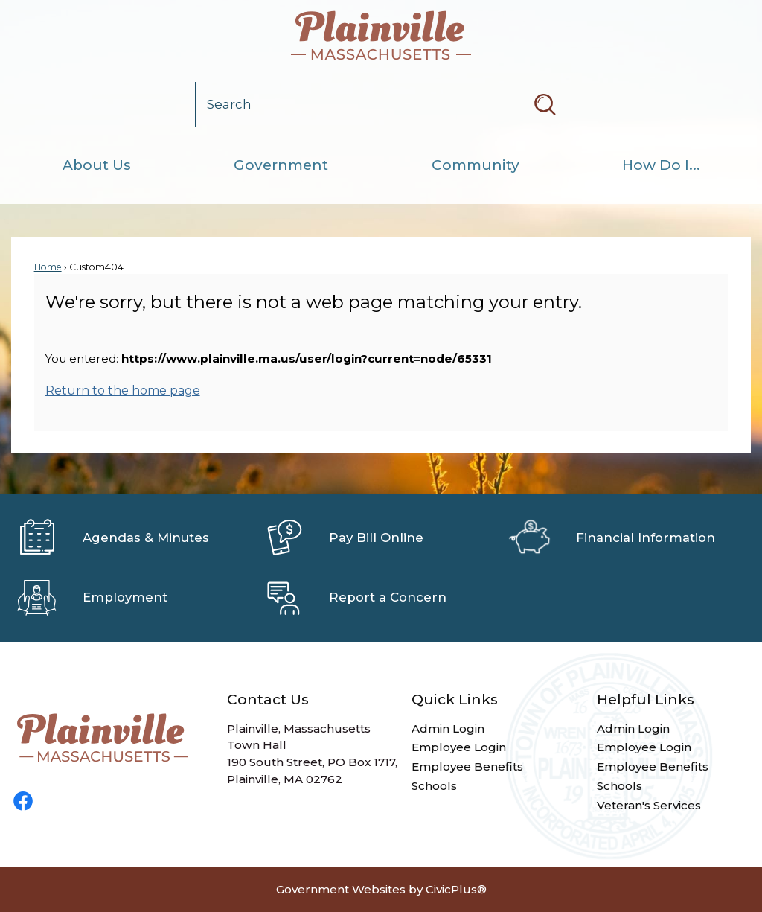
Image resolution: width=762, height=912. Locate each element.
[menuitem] (96, 165)
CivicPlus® (456, 889)
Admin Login (448, 728)
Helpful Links (645, 699)
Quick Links (455, 699)
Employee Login (459, 747)
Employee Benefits (467, 766)
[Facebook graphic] (23, 801)
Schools (434, 786)
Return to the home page (122, 390)
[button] (544, 104)
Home (48, 266)
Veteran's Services (649, 805)
